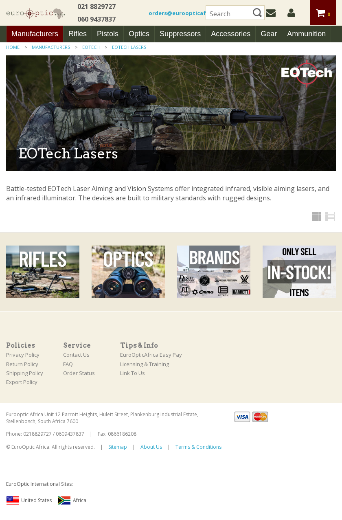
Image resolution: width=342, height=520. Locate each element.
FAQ (68, 364)
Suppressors (180, 34)
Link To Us (132, 373)
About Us (151, 446)
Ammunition (306, 34)
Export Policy (21, 382)
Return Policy (22, 364)
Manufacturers (34, 34)
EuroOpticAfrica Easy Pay (151, 354)
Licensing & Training (144, 364)
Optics (139, 34)
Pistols (107, 34)
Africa (72, 500)
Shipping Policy (24, 373)
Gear (269, 34)
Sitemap (117, 446)
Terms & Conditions (198, 446)
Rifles (77, 34)
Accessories (230, 34)
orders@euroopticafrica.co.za (190, 13)
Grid (316, 216)
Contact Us (76, 354)
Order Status (79, 373)
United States (29, 500)
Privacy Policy (22, 354)
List (330, 216)
